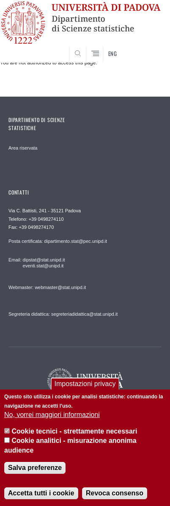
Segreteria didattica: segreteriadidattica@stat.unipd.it (63, 314)
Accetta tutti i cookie (41, 493)
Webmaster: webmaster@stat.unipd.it (47, 287)
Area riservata (22, 147)
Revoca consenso (114, 493)
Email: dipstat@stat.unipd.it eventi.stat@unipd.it (36, 262)
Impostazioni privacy (85, 383)
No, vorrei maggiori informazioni (52, 414)
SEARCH (146, 47)
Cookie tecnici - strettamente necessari (74, 431)
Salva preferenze (35, 467)
